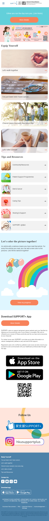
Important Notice (27, 506)
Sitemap (24, 508)
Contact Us (5, 477)
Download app (6, 487)
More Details (24, 20)
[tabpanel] (24, 33)
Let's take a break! (6, 469)
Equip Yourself (6, 457)
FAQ (19, 506)
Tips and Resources (7, 472)
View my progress (24, 303)
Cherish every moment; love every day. (12, 466)
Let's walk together (6, 463)
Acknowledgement (39, 506)
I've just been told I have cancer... (11, 460)
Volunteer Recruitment (9, 506)
